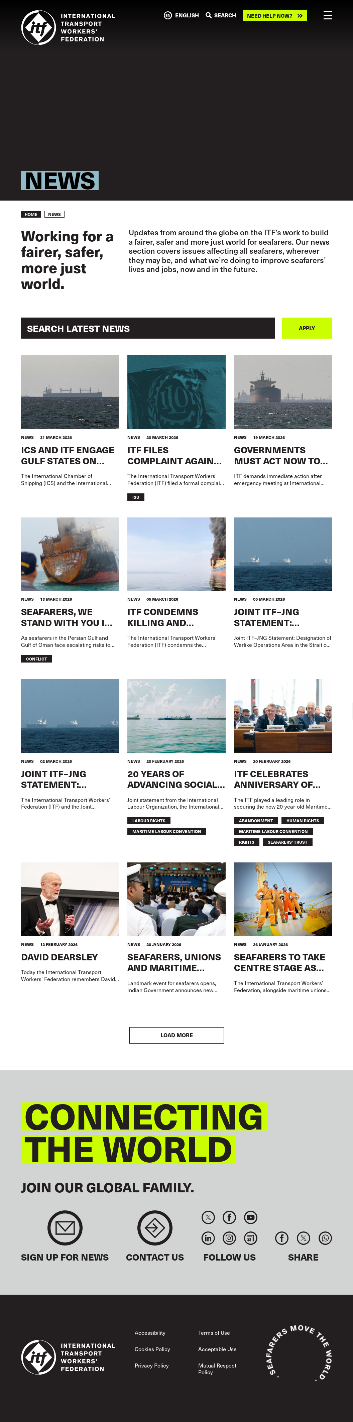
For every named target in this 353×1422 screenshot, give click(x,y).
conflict (36, 659)
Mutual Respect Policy (217, 1368)
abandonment (256, 820)
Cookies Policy (152, 1348)
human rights (302, 820)
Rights (246, 842)
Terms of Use (214, 1332)
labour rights (148, 820)
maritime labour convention (166, 831)
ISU (135, 497)
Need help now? (269, 15)
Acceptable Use (217, 1348)
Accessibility (150, 1332)
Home (31, 214)
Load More (176, 1035)
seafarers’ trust (288, 842)
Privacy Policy (152, 1365)
